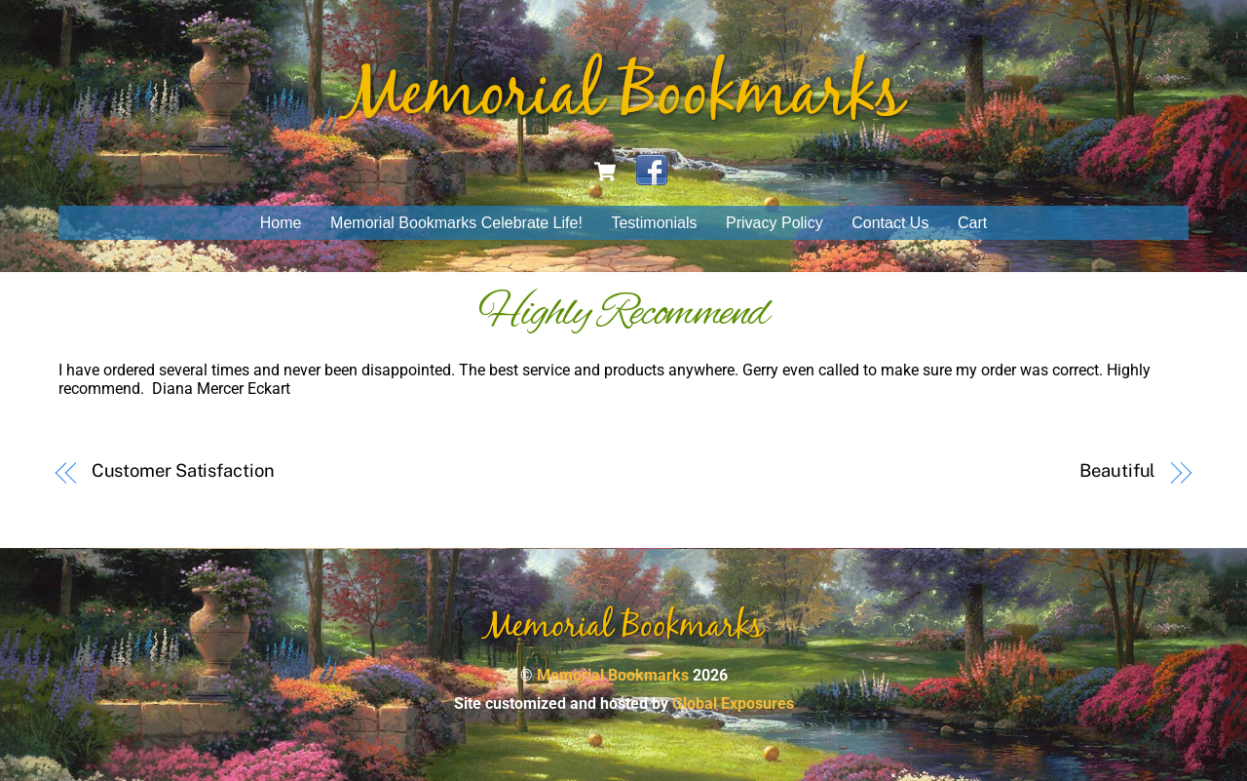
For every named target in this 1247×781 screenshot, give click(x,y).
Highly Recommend (623, 314)
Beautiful (1117, 470)
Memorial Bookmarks (613, 675)
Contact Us (889, 223)
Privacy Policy (774, 223)
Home (281, 223)
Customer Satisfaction (183, 470)
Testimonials (654, 223)
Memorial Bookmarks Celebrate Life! (456, 223)
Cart (972, 223)
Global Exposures (733, 703)
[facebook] (651, 170)
